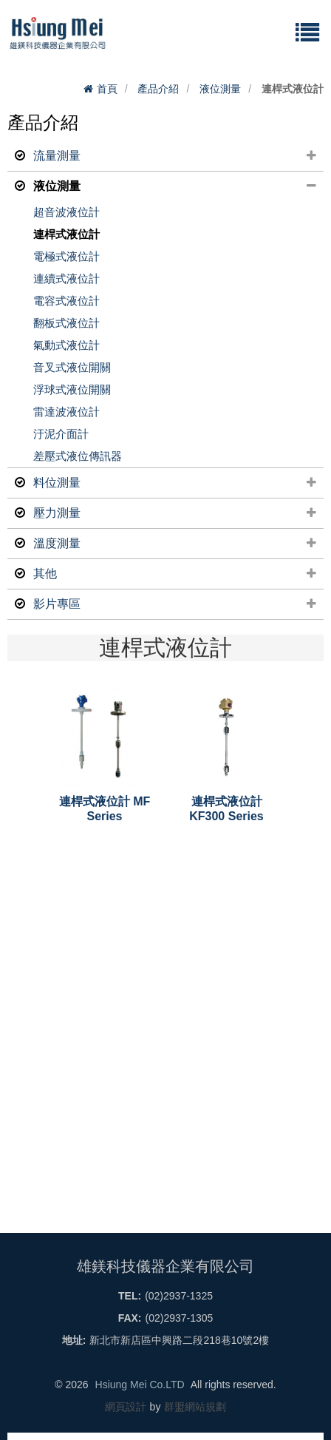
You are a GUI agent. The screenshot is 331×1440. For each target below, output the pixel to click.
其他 (169, 574)
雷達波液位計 (66, 411)
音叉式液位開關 (72, 367)
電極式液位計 (66, 256)
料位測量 (169, 483)
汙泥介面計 (61, 433)
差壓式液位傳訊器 (77, 456)
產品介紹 (158, 89)
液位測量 (220, 89)
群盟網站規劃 (195, 1407)
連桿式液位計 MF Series (105, 808)
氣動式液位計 (66, 345)
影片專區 (169, 604)
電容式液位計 (66, 300)
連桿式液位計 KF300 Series (226, 808)
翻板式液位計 (66, 323)
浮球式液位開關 (72, 389)
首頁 (100, 89)
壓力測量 (169, 513)
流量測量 (169, 156)
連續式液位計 (66, 278)
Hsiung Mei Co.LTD (140, 1384)
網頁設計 (125, 1407)
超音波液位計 (66, 212)
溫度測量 (169, 544)
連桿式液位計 (66, 234)
